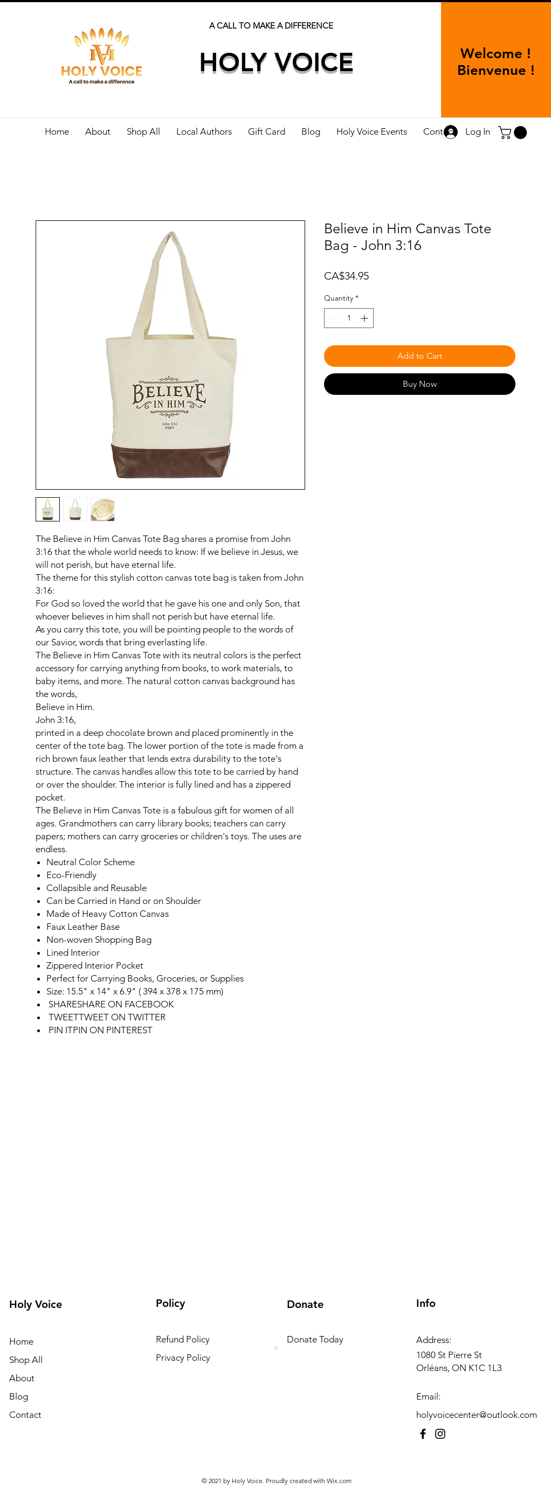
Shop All (26, 1359)
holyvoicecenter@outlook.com (476, 1414)
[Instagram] (440, 1434)
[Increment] (365, 318)
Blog (18, 1396)
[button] (514, 132)
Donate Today (315, 1339)
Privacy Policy (183, 1357)
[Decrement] (332, 318)
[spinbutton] (349, 318)
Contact (25, 1414)
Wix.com (339, 1481)
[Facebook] (423, 1434)
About (22, 1378)
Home (21, 1341)
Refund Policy (183, 1339)
